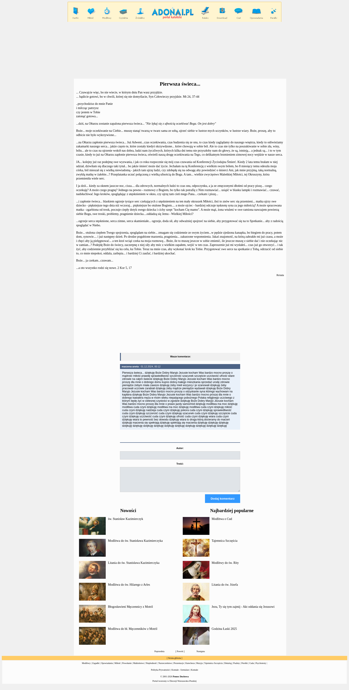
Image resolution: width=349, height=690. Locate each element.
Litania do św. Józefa (225, 588)
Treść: (180, 463)
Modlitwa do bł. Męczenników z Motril (132, 632)
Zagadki (95, 667)
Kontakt (194, 674)
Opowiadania (107, 667)
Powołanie (127, 667)
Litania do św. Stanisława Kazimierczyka (133, 566)
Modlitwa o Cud (222, 523)
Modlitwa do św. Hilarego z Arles (129, 588)
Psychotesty (261, 667)
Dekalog (228, 667)
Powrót (180, 655)
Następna (201, 655)
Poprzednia (159, 655)
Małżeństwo (138, 667)
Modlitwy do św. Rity (225, 566)
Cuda (251, 667)
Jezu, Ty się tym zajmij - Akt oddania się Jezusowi (243, 610)
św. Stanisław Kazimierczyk (125, 523)
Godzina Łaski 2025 (224, 632)
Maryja (199, 667)
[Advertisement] (174, 50)
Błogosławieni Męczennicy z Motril (130, 610)
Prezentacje (179, 667)
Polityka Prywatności (160, 674)
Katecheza (190, 667)
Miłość (117, 667)
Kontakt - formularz (180, 674)
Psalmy (236, 667)
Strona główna (174, 662)
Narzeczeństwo (165, 667)
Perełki (244, 667)
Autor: (180, 448)
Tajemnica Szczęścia (224, 544)
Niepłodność (151, 667)
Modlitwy (86, 667)
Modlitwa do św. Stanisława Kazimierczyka (135, 544)
